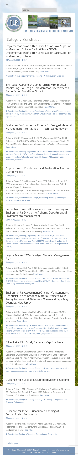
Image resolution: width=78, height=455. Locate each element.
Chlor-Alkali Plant (54, 111)
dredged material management (56, 154)
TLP (25, 60)
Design (22, 76)
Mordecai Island (61, 328)
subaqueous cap (17, 371)
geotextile (60, 368)
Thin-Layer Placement (17, 450)
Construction (13, 76)
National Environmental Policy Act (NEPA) (37, 157)
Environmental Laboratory (58, 450)
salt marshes (18, 334)
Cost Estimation (25, 198)
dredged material (60, 400)
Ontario (43, 114)
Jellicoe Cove (25, 114)
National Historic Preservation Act (25, 244)
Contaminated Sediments (46, 434)
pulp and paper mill (59, 114)
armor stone (51, 368)
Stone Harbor (30, 334)
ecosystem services (25, 328)
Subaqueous (19, 402)
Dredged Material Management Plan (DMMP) (32, 281)
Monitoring (29, 76)
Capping (49, 400)
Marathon (35, 114)
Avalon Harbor (37, 325)
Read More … (45, 71)
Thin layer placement (21, 200)
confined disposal (36, 154)
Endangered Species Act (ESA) (33, 238)
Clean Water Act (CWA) (18, 154)
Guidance (9, 402)
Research (19, 160)
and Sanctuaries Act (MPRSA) (51, 152)
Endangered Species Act (44, 328)
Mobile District (50, 241)
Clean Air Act (49, 325)
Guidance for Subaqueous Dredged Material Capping (37, 380)
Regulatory (39, 111)
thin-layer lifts (30, 371)
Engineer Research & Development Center (39, 452)
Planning (38, 76)
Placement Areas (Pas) (25, 284)
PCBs (48, 114)
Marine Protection (13, 157)
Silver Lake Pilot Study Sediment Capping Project (35, 342)
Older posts (12, 443)
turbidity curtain (43, 371)
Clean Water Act (46, 236)
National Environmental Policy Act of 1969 (23, 331)
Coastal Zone (11, 328)
